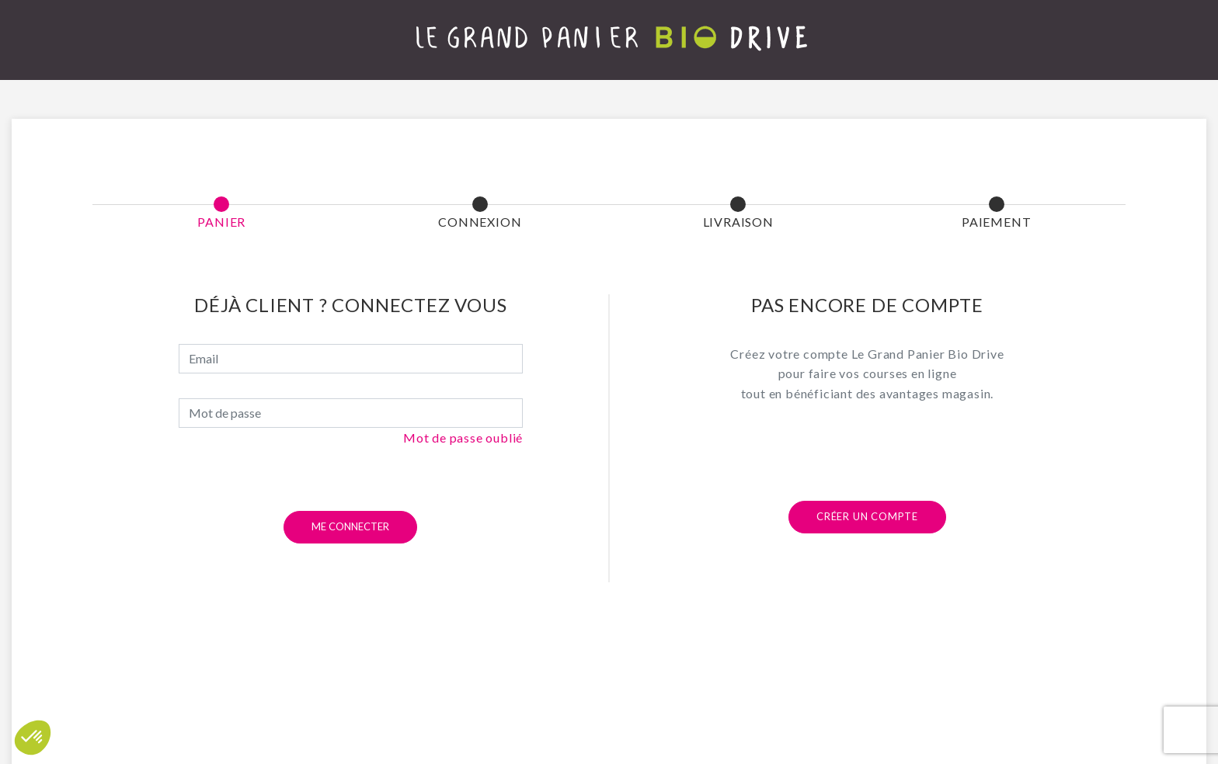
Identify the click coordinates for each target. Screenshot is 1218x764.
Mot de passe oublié (463, 437)
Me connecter (350, 526)
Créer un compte (867, 516)
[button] (32, 737)
